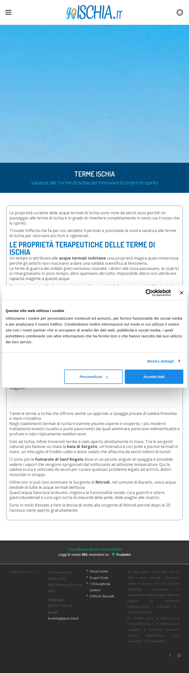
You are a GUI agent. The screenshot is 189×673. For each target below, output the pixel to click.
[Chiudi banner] (181, 292)
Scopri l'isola (99, 577)
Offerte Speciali (102, 596)
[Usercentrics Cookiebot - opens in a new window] (149, 292)
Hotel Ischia (99, 571)
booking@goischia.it (63, 618)
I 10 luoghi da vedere (100, 587)
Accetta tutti (154, 377)
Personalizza (93, 377)
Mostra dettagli (160, 361)
